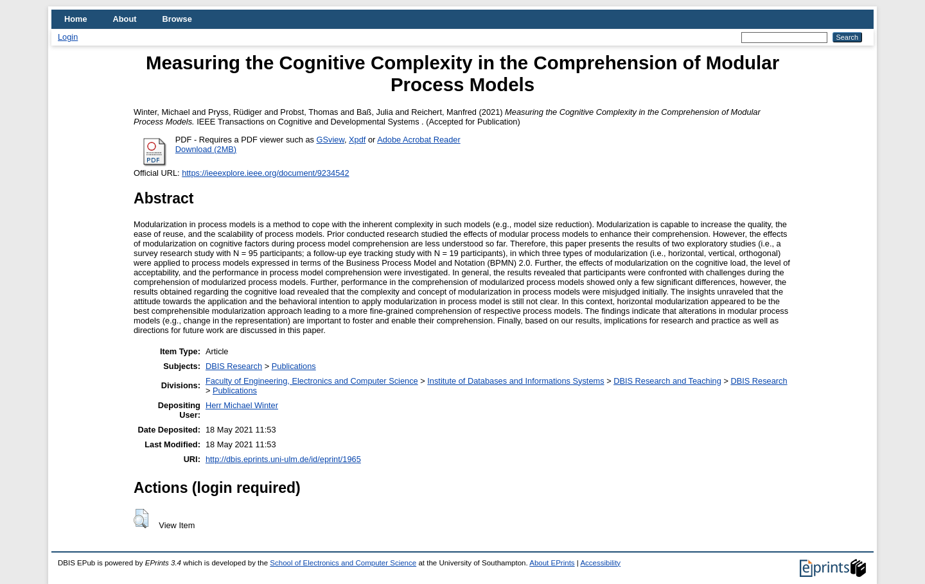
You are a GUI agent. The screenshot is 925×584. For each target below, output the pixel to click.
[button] (141, 518)
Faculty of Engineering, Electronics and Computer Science (312, 381)
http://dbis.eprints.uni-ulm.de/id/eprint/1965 (283, 459)
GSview (330, 139)
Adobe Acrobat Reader (418, 139)
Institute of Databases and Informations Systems (515, 381)
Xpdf (357, 139)
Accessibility (600, 563)
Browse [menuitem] (177, 19)
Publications (294, 366)
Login (68, 37)
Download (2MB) (205, 149)
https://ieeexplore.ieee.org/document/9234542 (265, 173)
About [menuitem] (125, 19)
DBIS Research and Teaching (667, 381)
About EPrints (551, 563)
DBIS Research (234, 366)
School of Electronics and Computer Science (343, 563)
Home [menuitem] (75, 19)
